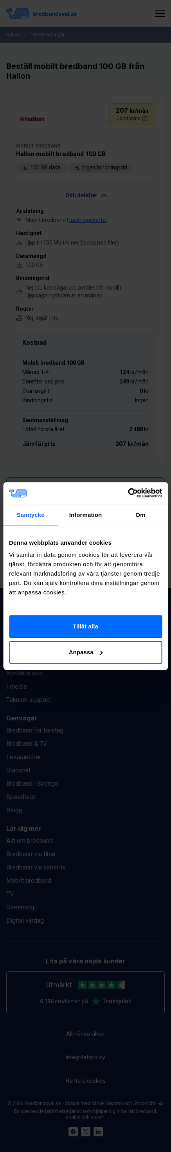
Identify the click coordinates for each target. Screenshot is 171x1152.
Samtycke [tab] (31, 514)
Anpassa (86, 652)
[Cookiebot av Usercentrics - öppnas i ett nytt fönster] (128, 493)
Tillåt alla (85, 626)
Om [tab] (140, 514)
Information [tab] (85, 514)
